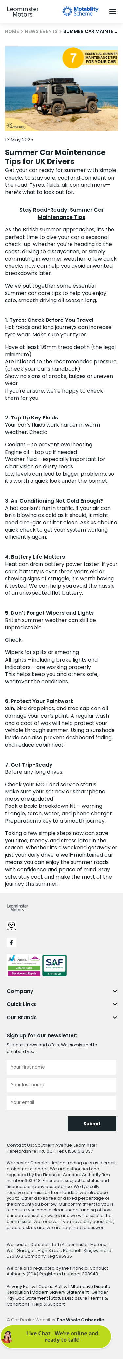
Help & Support (48, 1304)
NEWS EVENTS (41, 31)
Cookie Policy (53, 1286)
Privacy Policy (21, 1286)
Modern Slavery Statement (61, 1292)
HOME (12, 31)
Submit (92, 1124)
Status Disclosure (69, 1298)
